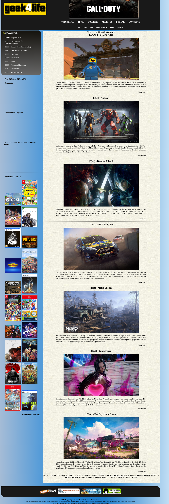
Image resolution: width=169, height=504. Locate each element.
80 (128, 477)
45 (142, 475)
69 (103, 477)
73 (112, 477)
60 (82, 477)
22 (89, 475)
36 (121, 475)
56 (73, 477)
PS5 (85, 27)
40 (131, 475)
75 (117, 477)
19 (82, 475)
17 (78, 475)
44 (140, 475)
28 (103, 475)
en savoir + (142, 92)
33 (115, 475)
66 (96, 477)
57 (75, 477)
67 (98, 477)
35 (119, 475)
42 (135, 475)
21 (87, 475)
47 (147, 475)
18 (80, 475)
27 (101, 475)
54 (68, 477)
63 (89, 477)
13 (68, 475)
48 (149, 475)
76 (119, 477)
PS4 (91, 27)
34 (117, 475)
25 (96, 475)
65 (93, 477)
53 (66, 477)
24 (94, 475)
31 (110, 475)
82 (133, 477)
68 (100, 477)
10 (62, 475)
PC (79, 27)
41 (133, 475)
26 (99, 475)
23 (92, 475)
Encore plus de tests (31, 414)
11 (64, 475)
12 (66, 475)
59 (80, 477)
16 (75, 475)
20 (85, 475)
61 (84, 477)
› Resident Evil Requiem (13, 113)
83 (135, 477)
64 (91, 477)
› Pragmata (8, 83)
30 (108, 475)
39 (128, 475)
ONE (112, 27)
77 (121, 477)
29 (105, 475)
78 (123, 477)
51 (156, 475)
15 (73, 475)
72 (110, 477)
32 (112, 475)
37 (124, 475)
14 (71, 475)
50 (154, 475)
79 (126, 477)
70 (105, 477)
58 (77, 477)
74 (114, 477)
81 (130, 477)
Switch (120, 27)
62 (86, 477)
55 (70, 477)
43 (138, 475)
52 (158, 475)
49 (151, 475)
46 (145, 475)
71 (107, 477)
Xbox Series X (102, 27)
